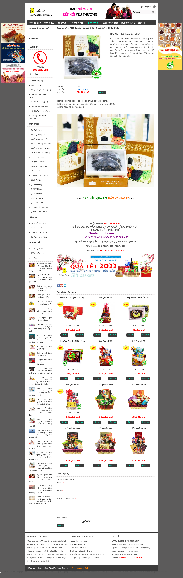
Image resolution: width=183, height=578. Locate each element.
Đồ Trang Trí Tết (36, 249)
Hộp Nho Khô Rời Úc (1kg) (138, 298)
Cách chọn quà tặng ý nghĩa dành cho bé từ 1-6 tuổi (44, 401)
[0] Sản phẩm (146, 7)
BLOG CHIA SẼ (128, 23)
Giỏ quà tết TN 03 (105, 428)
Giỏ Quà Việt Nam (38, 135)
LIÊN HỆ (141, 23)
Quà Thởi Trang (36, 198)
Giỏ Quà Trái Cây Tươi (40, 148)
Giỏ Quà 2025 (35, 130)
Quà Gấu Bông (35, 185)
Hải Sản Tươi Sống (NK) (39, 111)
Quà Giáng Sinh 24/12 (38, 175)
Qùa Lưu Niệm (35, 180)
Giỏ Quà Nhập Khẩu (39, 139)
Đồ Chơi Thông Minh (38, 237)
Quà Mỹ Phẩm (35, 189)
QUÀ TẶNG (94, 23)
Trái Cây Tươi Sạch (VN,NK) (37, 117)
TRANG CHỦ (35, 23)
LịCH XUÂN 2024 (110, 23)
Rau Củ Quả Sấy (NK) (38, 102)
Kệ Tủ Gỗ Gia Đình (37, 223)
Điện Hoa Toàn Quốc (39, 162)
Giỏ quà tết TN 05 (138, 385)
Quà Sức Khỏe (35, 194)
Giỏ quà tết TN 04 (72, 428)
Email (60, 491)
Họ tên (60, 483)
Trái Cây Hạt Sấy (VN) (38, 106)
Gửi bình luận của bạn (66, 499)
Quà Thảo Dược (36, 203)
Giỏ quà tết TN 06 (105, 385)
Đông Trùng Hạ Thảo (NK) (40, 90)
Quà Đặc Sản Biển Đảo (39, 212)
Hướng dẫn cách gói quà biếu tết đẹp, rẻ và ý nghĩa (44, 288)
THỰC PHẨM (78, 23)
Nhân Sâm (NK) (36, 81)
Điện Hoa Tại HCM (39, 166)
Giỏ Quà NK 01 (105, 341)
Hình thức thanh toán (78, 544)
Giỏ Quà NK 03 (72, 385)
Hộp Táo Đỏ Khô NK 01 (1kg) (72, 341)
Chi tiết (64, 335)
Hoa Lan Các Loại (38, 171)
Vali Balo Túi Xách (37, 228)
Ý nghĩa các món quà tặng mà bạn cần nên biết (44, 362)
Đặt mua (102, 92)
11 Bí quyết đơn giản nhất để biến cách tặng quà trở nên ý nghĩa (40, 370)
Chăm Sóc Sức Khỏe (38, 232)
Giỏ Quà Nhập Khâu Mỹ (41, 144)
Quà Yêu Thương (36, 157)
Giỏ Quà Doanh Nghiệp (40, 153)
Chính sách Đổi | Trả (78, 548)
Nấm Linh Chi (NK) (37, 85)
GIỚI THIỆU (49, 23)
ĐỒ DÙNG (63, 23)
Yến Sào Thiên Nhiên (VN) (38, 95)
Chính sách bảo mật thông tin (81, 551)
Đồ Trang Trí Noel (36, 253)
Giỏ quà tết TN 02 (138, 428)
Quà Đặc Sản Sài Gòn (38, 207)
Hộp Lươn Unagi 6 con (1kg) (72, 298)
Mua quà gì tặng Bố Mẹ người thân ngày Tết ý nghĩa (44, 311)
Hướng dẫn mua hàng (78, 541)
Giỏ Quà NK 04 (105, 298)
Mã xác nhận (62, 518)
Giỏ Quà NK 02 (138, 341)
